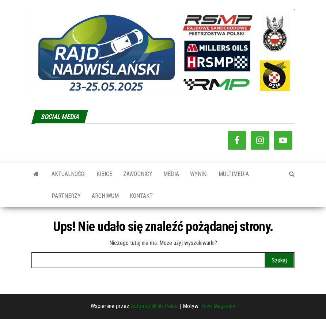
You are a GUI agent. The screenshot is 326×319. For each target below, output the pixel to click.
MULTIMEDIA (234, 173)
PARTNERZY (66, 195)
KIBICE (104, 173)
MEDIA (171, 173)
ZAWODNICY (137, 173)
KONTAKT (141, 195)
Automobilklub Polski (154, 306)
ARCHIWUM (105, 195)
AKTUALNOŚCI (69, 173)
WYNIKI (199, 173)
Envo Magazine (218, 306)
